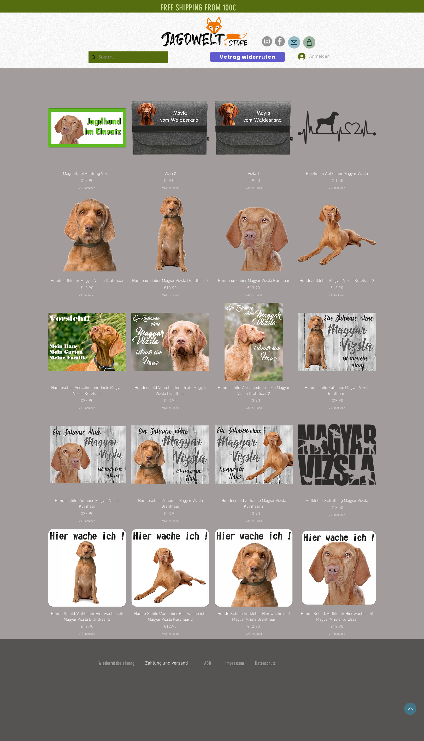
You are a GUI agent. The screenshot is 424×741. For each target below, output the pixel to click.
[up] (410, 709)
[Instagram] (267, 41)
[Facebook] (280, 41)
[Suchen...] (127, 57)
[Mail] (294, 42)
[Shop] (309, 42)
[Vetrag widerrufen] (247, 57)
